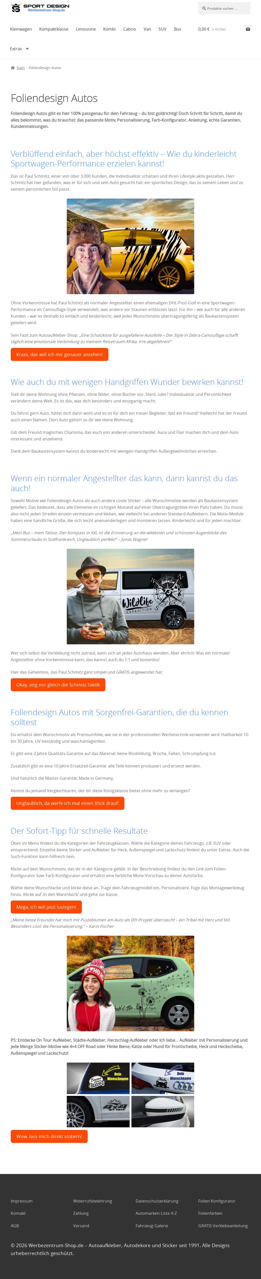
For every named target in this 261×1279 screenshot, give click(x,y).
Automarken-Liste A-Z (156, 1213)
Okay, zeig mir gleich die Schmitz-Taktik (58, 685)
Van (147, 29)
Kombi (109, 29)
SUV (162, 29)
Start (21, 67)
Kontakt (18, 1213)
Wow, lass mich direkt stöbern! (49, 1136)
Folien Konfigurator (217, 1201)
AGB (15, 1226)
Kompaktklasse (53, 29)
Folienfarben (210, 1213)
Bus (177, 29)
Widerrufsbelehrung (92, 1201)
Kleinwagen (21, 29)
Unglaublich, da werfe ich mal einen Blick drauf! (67, 803)
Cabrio (129, 29)
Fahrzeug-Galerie (152, 1226)
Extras (16, 48)
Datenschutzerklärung (157, 1201)
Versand (81, 1226)
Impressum (22, 1201)
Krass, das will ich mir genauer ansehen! (59, 354)
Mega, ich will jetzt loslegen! (46, 907)
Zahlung (81, 1213)
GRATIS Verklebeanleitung (223, 1226)
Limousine (86, 29)
